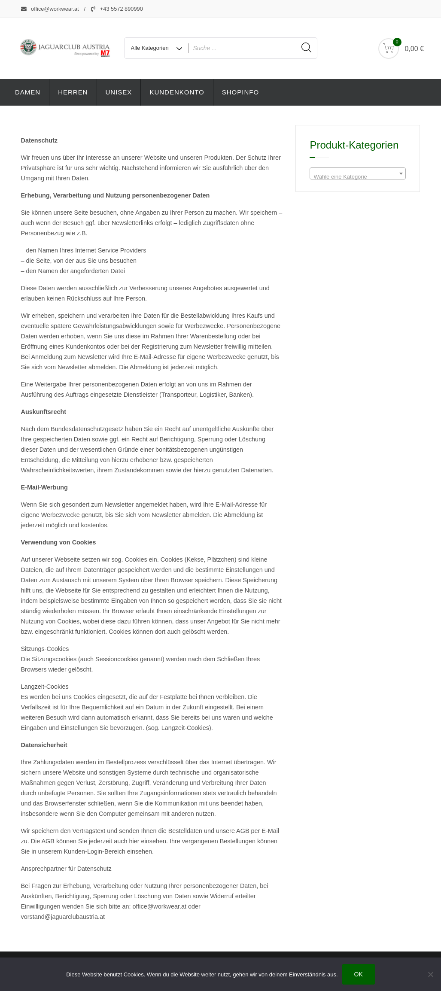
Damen (27, 92)
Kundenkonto (176, 92)
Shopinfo (240, 92)
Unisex (119, 92)
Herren (73, 92)
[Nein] (430, 974)
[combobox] (358, 173)
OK (358, 974)
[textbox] (357, 176)
